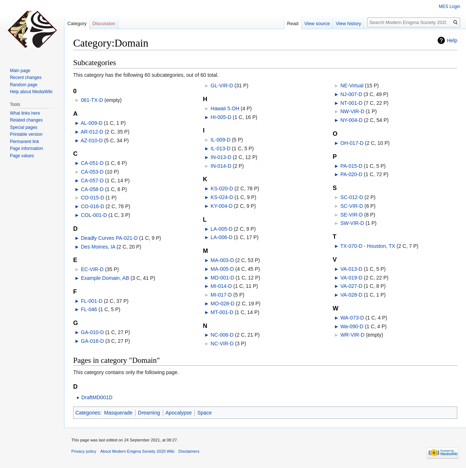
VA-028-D (351, 295)
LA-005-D (222, 229)
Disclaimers (189, 451)
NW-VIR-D (352, 111)
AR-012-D (91, 132)
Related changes (26, 120)
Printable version (26, 134)
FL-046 (89, 309)
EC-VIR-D (92, 269)
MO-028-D (222, 303)
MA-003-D (222, 260)
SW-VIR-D (352, 223)
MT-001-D (222, 312)
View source (317, 23)
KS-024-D (222, 197)
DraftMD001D (96, 397)
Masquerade (118, 413)
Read (293, 23)
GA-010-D (92, 332)
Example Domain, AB (105, 278)
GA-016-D (92, 341)
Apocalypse (179, 413)
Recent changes (26, 77)
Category (77, 23)
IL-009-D (220, 140)
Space (204, 413)
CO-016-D (92, 206)
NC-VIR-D (222, 343)
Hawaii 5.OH (225, 108)
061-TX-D (92, 100)
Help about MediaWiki (31, 91)
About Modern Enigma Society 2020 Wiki (137, 451)
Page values (22, 155)
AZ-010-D (91, 140)
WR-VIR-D (352, 335)
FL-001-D (91, 301)
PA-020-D (351, 174)
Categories (87, 413)
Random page (23, 84)
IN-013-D (221, 157)
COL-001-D (94, 215)
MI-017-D (221, 295)
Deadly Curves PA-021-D (109, 238)
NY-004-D (351, 120)
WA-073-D (352, 318)
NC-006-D (222, 335)
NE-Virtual (352, 85)
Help (452, 40)
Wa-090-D (351, 326)
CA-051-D (92, 163)
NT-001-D (351, 103)
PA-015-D (351, 166)
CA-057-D (92, 180)
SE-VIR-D (351, 215)
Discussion (103, 23)
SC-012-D (351, 197)
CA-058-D (92, 189)
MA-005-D (222, 269)
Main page (20, 70)
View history (348, 23)
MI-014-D (221, 286)
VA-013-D (351, 269)
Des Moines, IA (98, 247)
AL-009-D (91, 123)
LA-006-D (222, 237)
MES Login (449, 6)
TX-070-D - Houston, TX (367, 246)
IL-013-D (220, 148)
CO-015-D (92, 198)
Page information (26, 148)
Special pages (23, 127)
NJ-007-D (351, 94)
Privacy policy (83, 451)
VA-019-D (351, 278)
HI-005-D (221, 117)
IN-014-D (221, 166)
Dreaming (149, 413)
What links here (25, 113)
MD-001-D (222, 278)
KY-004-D (222, 206)
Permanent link (24, 141)
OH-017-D (352, 143)
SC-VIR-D (351, 206)
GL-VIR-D (222, 85)
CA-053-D (92, 172)
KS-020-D (222, 188)
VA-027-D (351, 286)
